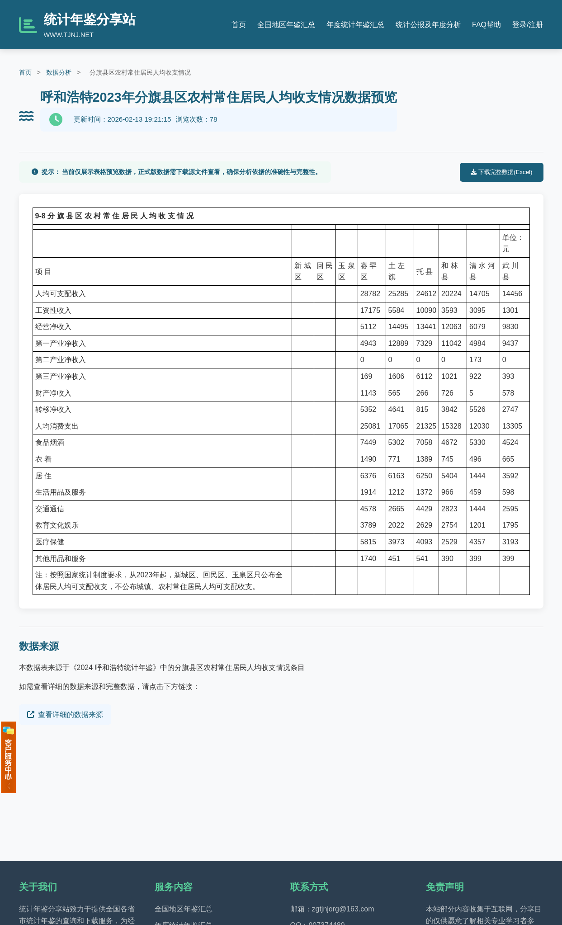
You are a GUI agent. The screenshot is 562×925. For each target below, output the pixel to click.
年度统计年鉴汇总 (355, 24)
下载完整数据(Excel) (501, 172)
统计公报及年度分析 (428, 24)
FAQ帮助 (486, 24)
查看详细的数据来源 (65, 714)
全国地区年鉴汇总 (286, 24)
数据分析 (58, 72)
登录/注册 (527, 24)
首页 (238, 24)
